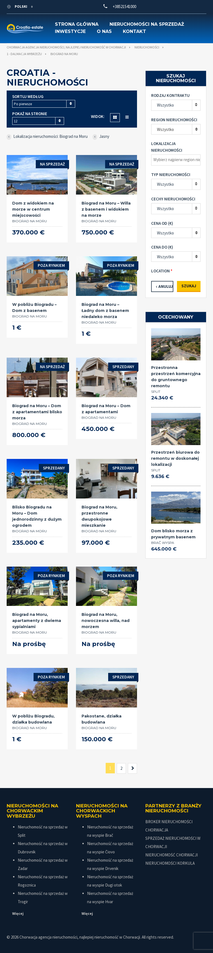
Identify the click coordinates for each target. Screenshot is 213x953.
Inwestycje (70, 31)
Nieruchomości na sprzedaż (147, 24)
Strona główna (76, 24)
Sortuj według (28, 96)
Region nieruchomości (174, 119)
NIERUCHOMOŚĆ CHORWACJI (171, 855)
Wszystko (165, 105)
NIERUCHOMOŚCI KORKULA (170, 863)
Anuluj (165, 286)
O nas (104, 31)
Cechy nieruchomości (173, 199)
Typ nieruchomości (170, 174)
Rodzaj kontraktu (170, 95)
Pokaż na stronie (29, 113)
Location (160, 270)
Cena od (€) (162, 223)
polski (17, 6)
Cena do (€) (162, 247)
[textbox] (177, 159)
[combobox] (43, 104)
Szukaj (188, 285)
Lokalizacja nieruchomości (166, 147)
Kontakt (134, 31)
